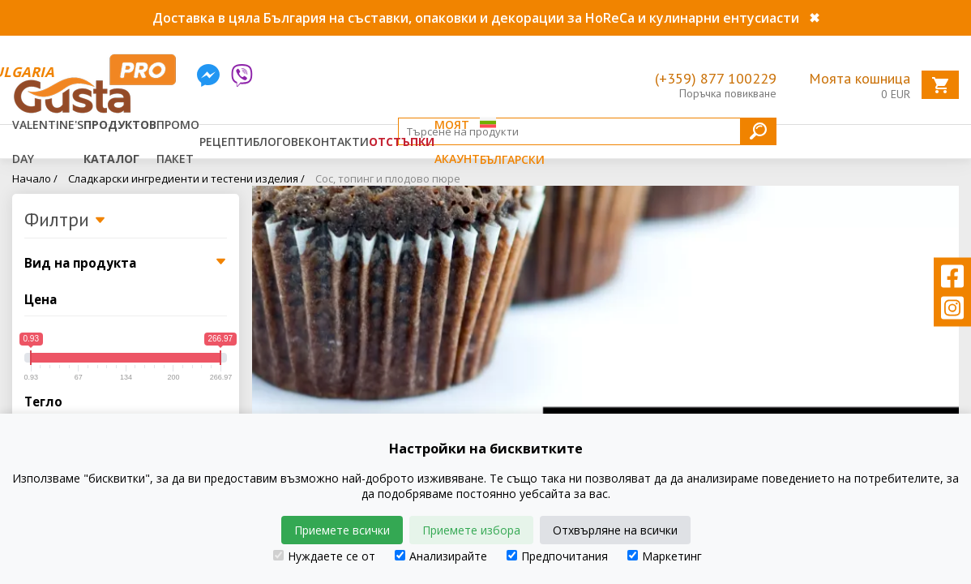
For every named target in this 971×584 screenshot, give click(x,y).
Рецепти (226, 141)
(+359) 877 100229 (715, 78)
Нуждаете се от (324, 556)
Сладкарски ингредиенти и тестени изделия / (186, 178)
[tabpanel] (605, 341)
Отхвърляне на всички (615, 530)
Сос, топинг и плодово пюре (387, 178)
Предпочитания (557, 556)
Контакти (337, 141)
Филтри (65, 220)
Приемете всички (342, 530)
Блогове (279, 141)
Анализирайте (441, 556)
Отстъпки (401, 141)
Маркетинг (664, 556)
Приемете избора (471, 530)
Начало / (35, 178)
